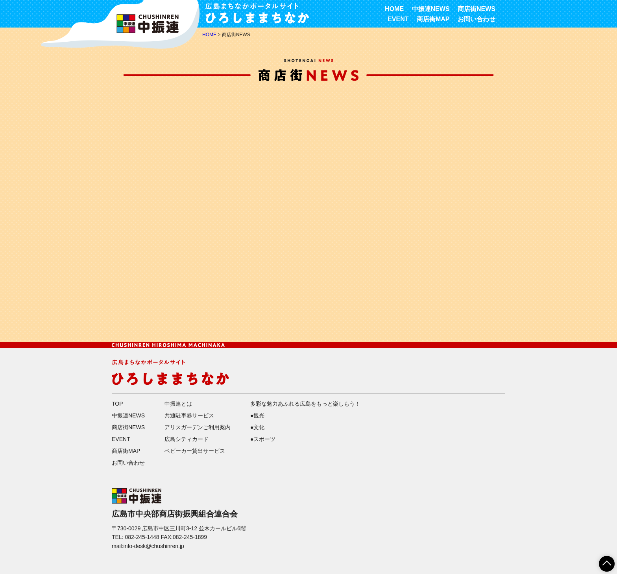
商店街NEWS (476, 9)
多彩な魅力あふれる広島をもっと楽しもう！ (305, 404)
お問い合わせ (476, 19)
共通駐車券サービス (189, 415)
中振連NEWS (431, 9)
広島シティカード (186, 439)
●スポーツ (262, 439)
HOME (394, 9)
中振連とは (178, 404)
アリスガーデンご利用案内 (197, 427)
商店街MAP (433, 19)
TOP (117, 404)
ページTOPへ (602, 561)
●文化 (257, 427)
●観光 (257, 415)
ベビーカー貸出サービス (194, 451)
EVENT (398, 19)
